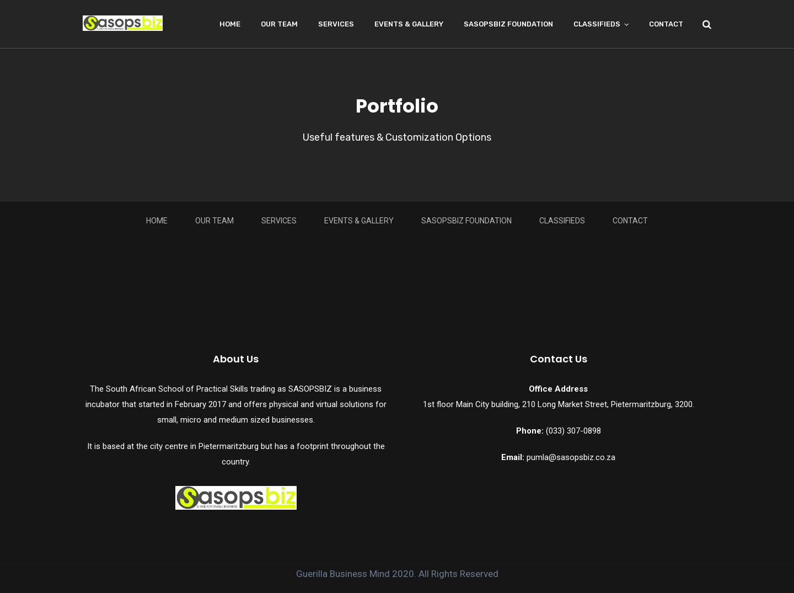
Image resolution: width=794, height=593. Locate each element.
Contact (666, 24)
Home (229, 24)
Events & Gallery (408, 24)
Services (336, 24)
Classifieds (596, 24)
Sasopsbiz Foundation (508, 24)
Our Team (279, 24)
